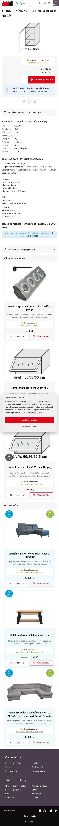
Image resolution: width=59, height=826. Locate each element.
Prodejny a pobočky (13, 763)
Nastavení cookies (29, 427)
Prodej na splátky (38, 767)
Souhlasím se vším (29, 420)
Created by (30, 816)
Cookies (35, 797)
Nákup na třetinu (38, 771)
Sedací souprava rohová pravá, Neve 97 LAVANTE (29, 555)
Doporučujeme (11, 771)
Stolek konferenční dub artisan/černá (30, 634)
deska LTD (18, 142)
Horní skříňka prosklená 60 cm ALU (29, 387)
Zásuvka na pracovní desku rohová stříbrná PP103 (30, 308)
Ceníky (34, 790)
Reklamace (9, 797)
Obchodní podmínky (13, 790)
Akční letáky (36, 794)
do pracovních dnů (29, 484)
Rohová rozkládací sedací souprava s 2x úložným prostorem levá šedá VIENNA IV (29, 714)
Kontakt (8, 767)
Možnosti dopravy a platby (15, 786)
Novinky (35, 763)
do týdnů (29, 325)
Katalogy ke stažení (39, 786)
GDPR (7, 794)
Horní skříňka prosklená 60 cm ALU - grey (30, 467)
